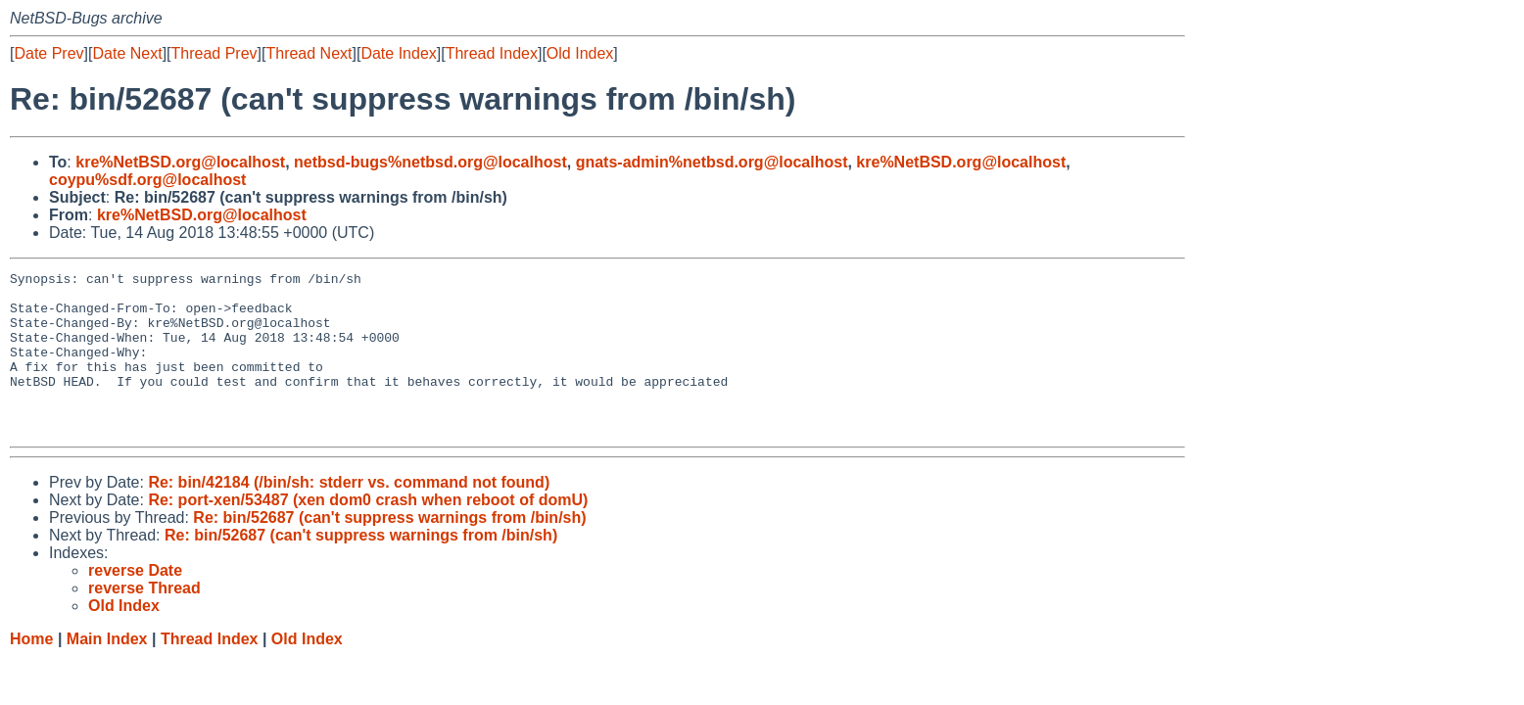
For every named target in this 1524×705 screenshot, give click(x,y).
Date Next (127, 53)
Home (31, 671)
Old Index (580, 53)
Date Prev (48, 53)
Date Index (398, 53)
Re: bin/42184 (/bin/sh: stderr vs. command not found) (348, 514)
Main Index (107, 671)
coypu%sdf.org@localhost (147, 179)
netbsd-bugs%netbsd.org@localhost (430, 162)
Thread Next (308, 53)
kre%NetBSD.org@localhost (180, 162)
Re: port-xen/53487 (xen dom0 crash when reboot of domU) (368, 532)
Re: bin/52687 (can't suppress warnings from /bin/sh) (389, 549)
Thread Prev (214, 53)
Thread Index (492, 53)
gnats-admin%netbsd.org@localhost (712, 162)
